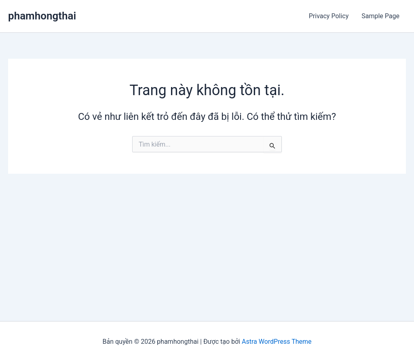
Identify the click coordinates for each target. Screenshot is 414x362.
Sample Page (380, 16)
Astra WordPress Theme (276, 341)
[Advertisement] (207, 234)
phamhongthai (42, 16)
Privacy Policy (329, 16)
